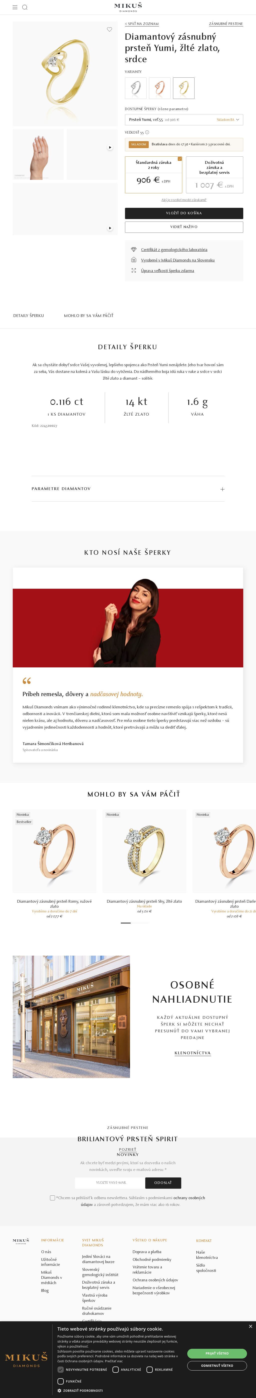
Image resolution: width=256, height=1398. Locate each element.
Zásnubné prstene (226, 24)
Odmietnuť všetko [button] (217, 1366)
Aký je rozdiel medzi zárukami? (184, 200)
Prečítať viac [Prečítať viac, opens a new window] (114, 1361)
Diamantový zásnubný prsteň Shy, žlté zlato (144, 902)
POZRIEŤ (128, 1150)
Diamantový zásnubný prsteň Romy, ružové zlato (54, 904)
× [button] (250, 1327)
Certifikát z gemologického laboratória (174, 250)
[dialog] (128, 1359)
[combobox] (184, 119)
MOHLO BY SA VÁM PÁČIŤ (89, 316)
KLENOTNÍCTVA (193, 1053)
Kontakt (204, 1314)
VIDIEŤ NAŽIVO (184, 227)
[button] (120, 1390)
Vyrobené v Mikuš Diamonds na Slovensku (178, 261)
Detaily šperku (29, 316)
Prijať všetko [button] (217, 1353)
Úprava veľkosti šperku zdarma (167, 271)
